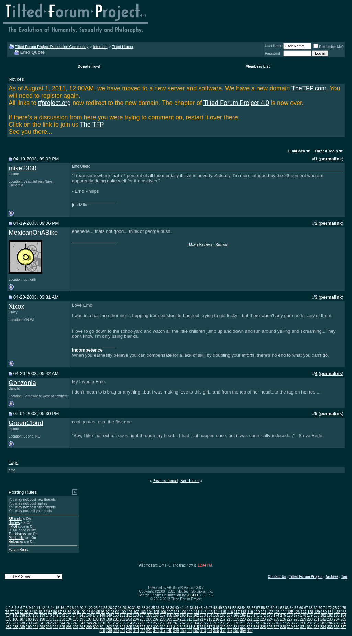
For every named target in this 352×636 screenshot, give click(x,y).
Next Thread (189, 481)
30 (129, 608)
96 (103, 612)
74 (339, 608)
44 (196, 608)
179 (310, 615)
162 (196, 615)
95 (98, 612)
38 (167, 608)
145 (82, 615)
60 (272, 608)
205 (142, 619)
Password (272, 53)
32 (139, 608)
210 (176, 619)
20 (81, 608)
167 (229, 615)
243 (55, 623)
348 (169, 631)
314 (189, 627)
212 (189, 619)
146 (89, 615)
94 (93, 612)
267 (216, 623)
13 (48, 608)
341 (122, 631)
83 (41, 612)
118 (243, 612)
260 (169, 623)
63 (287, 608)
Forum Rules (18, 549)
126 (297, 612)
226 (283, 619)
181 (323, 615)
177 (296, 615)
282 (317, 623)
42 (186, 608)
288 (15, 627)
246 (76, 623)
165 (216, 615)
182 (330, 615)
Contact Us (277, 577)
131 (330, 612)
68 (311, 608)
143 (69, 615)
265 (203, 623)
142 (62, 615)
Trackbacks (17, 534)
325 (263, 627)
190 (42, 619)
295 (62, 627)
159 (176, 615)
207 (156, 619)
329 (290, 627)
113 (210, 612)
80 (26, 612)
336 (337, 627)
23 (96, 608)
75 (344, 608)
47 (210, 608)
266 (209, 623)
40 (177, 608)
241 (42, 623)
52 (234, 608)
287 (9, 627)
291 (35, 627)
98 (112, 612)
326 (270, 627)
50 (225, 608)
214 (203, 619)
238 (22, 623)
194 (69, 619)
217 (223, 619)
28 (119, 608)
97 (108, 612)
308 (149, 627)
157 (163, 615)
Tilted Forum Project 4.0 (236, 102)
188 (29, 619)
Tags (13, 462)
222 (256, 619)
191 (49, 619)
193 (62, 619)
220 (243, 619)
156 (156, 615)
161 (189, 615)
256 (142, 623)
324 (256, 627)
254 (129, 623)
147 (96, 615)
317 (209, 627)
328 (283, 627)
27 (115, 608)
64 (292, 608)
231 (317, 619)
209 (169, 619)
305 (129, 627)
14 (53, 608)
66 (301, 608)
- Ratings (219, 244)
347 (163, 631)
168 (236, 615)
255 (136, 623)
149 (109, 615)
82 (36, 612)
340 (116, 631)
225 (276, 619)
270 (236, 623)
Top (344, 577)
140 (49, 615)
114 (217, 612)
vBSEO (192, 595)
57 (258, 608)
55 (249, 608)
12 (43, 608)
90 (74, 612)
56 (253, 608)
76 (7, 612)
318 (216, 627)
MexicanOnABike (33, 232)
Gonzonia (22, 382)
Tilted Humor (123, 47)
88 (64, 612)
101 (130, 612)
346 (156, 631)
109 (183, 612)
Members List (258, 66)
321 (236, 627)
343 (136, 631)
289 (22, 627)
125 (290, 612)
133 (344, 612)
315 (196, 627)
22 (91, 608)
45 (201, 608)
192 (55, 619)
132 (337, 612)
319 (223, 627)
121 (263, 612)
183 (337, 615)
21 (86, 608)
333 (317, 627)
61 (277, 608)
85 (50, 612)
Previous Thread (165, 481)
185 (9, 619)
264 (196, 623)
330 (296, 627)
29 (124, 608)
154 (142, 615)
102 (136, 612)
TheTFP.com (309, 88)
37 (163, 608)
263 (189, 623)
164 (209, 615)
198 (96, 619)
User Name (274, 46)
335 (330, 627)
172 (263, 615)
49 (220, 608)
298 (82, 627)
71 (325, 608)
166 (223, 615)
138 (35, 615)
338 (103, 631)
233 (330, 619)
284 (330, 623)
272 (250, 623)
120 (257, 612)
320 (229, 627)
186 (15, 619)
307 (142, 627)
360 (250, 631)
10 (33, 608)
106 (163, 612)
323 (250, 627)
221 (250, 619)
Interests (100, 47)
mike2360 (22, 168)
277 (283, 623)
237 (15, 623)
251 (109, 623)
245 (69, 623)
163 (203, 615)
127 (304, 612)
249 (96, 623)
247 (82, 623)
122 (270, 612)
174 (276, 615)
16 (62, 608)
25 (105, 608)
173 (270, 615)
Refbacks (16, 541)
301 (103, 627)
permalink (331, 158)
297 (76, 627)
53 (239, 608)
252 (116, 623)
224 (270, 619)
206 (149, 619)
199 (103, 619)
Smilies (14, 523)
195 (76, 619)
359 (243, 631)
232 (323, 619)
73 (335, 608)
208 (163, 619)
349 (176, 631)
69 (316, 608)
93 (88, 612)
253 (122, 623)
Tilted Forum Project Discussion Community (52, 47)
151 (122, 615)
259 (163, 623)
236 (9, 623)
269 (229, 623)
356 (223, 631)
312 (176, 627)
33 (143, 608)
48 (215, 608)
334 (323, 627)
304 (122, 627)
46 (206, 608)
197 (89, 619)
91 (79, 612)
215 (209, 619)
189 (35, 619)
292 (42, 627)
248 (89, 623)
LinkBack (296, 151)
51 (229, 608)
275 (270, 623)
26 (110, 608)
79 (21, 612)
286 (343, 623)
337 (343, 627)
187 (22, 619)
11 (38, 608)
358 (236, 631)
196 (82, 619)
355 (216, 631)
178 (303, 615)
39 (172, 608)
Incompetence (87, 350)
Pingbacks (16, 538)
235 (343, 619)
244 (62, 623)
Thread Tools (326, 151)
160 (183, 615)
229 (303, 619)
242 (49, 623)
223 (263, 619)
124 (284, 612)
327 (276, 627)
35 (153, 608)
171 (256, 615)
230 (310, 619)
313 (183, 627)
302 (109, 627)
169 (243, 615)
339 (109, 631)
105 (157, 612)
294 (55, 627)
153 (136, 615)
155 (149, 615)
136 (22, 615)
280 (303, 623)
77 (12, 612)
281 (310, 623)
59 (268, 608)
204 (136, 619)
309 (156, 627)
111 (196, 612)
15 (57, 608)
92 (84, 612)
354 (209, 631)
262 (183, 623)
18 (72, 608)
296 (69, 627)
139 (42, 615)
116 (230, 612)
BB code (15, 519)
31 (134, 608)
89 (69, 612)
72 (330, 608)
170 (250, 615)
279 (296, 623)
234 (337, 619)
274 (263, 623)
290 (29, 627)
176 (290, 615)
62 (282, 608)
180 (317, 615)
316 (203, 627)
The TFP (92, 124)
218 (229, 619)
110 (190, 612)
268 (223, 623)
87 (60, 612)
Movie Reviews (200, 244)
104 (150, 612)
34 (148, 608)
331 (303, 627)
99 (117, 612)
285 (337, 623)
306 (136, 627)
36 (158, 608)
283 (323, 623)
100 (123, 612)
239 (29, 623)
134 (9, 615)
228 (296, 619)
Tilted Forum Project (305, 577)
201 (116, 619)
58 (263, 608)
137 (29, 615)
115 (223, 612)
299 (89, 627)
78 (17, 612)
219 (236, 619)
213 (196, 619)
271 (243, 623)
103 (143, 612)
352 (196, 631)
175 (283, 615)
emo (12, 470)
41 (182, 608)
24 (100, 608)
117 (237, 612)
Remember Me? (329, 47)
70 (320, 608)
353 (203, 631)
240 (35, 623)
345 (149, 631)
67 (306, 608)
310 (163, 627)
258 (156, 623)
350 (183, 631)
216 (216, 619)
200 (109, 619)
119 (250, 612)
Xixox (16, 306)
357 (229, 631)
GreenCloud (26, 423)
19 (76, 608)
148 (103, 615)
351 (189, 631)
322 (243, 627)
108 (176, 612)
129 (317, 612)
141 (55, 615)
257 (149, 623)
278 (290, 623)
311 (169, 627)
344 (142, 631)
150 (116, 615)
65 (296, 608)
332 (310, 627)
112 (203, 612)
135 (15, 615)
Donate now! (89, 66)
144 (76, 615)
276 (276, 623)
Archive (332, 577)
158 (169, 615)
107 (170, 612)
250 (103, 623)
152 (129, 615)
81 (31, 612)
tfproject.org (54, 102)
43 (191, 608)
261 (176, 623)
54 (244, 608)
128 (310, 612)
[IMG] (13, 526)
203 (129, 619)
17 (67, 608)
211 (183, 619)
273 (256, 623)
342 (129, 631)
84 (45, 612)
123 (277, 612)
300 (96, 627)
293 (49, 627)
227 (290, 619)
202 (122, 619)
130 (324, 612)
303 (116, 627)
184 (343, 615)
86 (55, 612)
